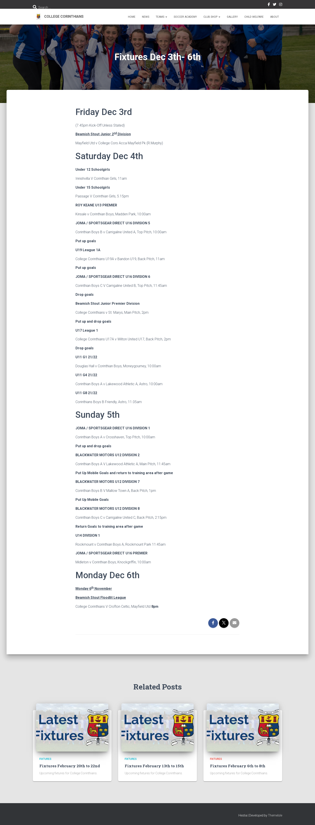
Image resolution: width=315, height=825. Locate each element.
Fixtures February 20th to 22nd (69, 765)
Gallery (232, 16)
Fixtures (45, 759)
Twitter (274, 5)
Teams (161, 16)
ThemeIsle (275, 815)
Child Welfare (254, 16)
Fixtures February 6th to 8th (237, 765)
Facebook (269, 5)
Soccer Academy (185, 16)
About (274, 16)
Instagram (280, 5)
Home (131, 16)
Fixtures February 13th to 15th (154, 765)
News (145, 16)
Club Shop (211, 16)
